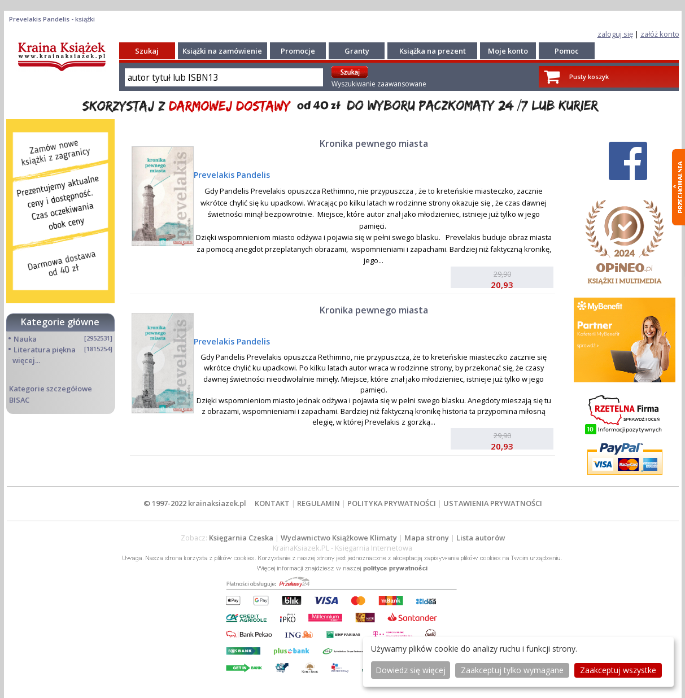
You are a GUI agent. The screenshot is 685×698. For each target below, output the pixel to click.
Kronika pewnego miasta (374, 143)
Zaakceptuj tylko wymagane (512, 670)
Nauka (25, 339)
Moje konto (508, 51)
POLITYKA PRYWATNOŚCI (391, 503)
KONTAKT (272, 503)
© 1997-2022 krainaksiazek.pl (194, 503)
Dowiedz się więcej (411, 670)
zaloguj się (615, 34)
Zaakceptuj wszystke (618, 670)
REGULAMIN (318, 503)
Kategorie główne (60, 322)
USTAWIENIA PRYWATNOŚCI (492, 503)
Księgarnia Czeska (241, 538)
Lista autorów (480, 538)
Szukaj (147, 51)
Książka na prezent (432, 51)
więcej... (26, 360)
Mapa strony (426, 538)
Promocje (298, 51)
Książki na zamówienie (222, 51)
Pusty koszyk (589, 76)
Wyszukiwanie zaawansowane (378, 84)
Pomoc (567, 51)
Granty (356, 51)
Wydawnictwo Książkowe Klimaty (339, 538)
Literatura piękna (45, 349)
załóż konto (659, 34)
